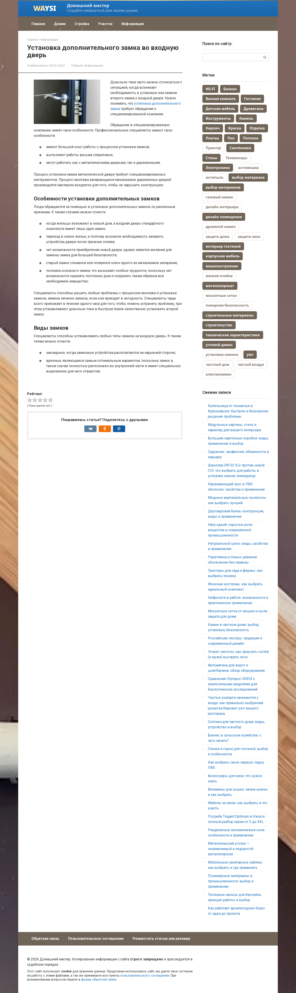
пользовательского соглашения (144, 975)
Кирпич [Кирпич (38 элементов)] (213, 128)
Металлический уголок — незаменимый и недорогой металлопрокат (230, 848)
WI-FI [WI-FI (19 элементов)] (210, 88)
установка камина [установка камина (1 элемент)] (222, 354)
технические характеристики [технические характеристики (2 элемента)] (233, 335)
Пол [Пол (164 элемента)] (231, 138)
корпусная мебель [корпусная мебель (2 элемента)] (222, 256)
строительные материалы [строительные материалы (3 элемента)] (230, 315)
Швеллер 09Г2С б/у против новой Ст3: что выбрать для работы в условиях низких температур (236, 470)
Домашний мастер (88, 5)
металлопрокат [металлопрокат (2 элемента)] (220, 285)
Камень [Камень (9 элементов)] (246, 118)
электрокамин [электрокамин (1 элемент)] (218, 374)
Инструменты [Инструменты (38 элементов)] (218, 118)
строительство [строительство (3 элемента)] (219, 325)
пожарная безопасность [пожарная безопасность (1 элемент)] (227, 305)
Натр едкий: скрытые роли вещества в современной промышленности (230, 530)
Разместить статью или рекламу (161, 938)
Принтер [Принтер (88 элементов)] (213, 147)
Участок (105, 24)
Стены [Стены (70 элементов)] (211, 157)
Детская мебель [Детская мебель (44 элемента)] (220, 108)
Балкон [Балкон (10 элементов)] (230, 88)
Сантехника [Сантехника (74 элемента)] (240, 147)
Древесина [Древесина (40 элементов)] (253, 108)
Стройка (82, 24)
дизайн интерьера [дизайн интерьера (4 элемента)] (222, 206)
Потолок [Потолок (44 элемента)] (251, 138)
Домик (60, 24)
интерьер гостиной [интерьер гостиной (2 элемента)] (223, 246)
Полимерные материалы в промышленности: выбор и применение (230, 881)
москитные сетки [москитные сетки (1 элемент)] (221, 295)
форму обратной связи (98, 979)
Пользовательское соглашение (96, 938)
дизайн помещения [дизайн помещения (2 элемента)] (224, 216)
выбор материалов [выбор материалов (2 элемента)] (223, 187)
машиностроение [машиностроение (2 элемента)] (222, 266)
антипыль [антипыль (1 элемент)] (214, 177)
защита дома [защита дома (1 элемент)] (217, 236)
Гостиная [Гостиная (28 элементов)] (252, 98)
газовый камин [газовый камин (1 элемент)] (219, 197)
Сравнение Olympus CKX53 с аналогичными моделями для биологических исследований (232, 684)
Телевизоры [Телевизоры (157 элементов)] (236, 157)
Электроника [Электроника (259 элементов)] (218, 167)
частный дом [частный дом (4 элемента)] (217, 364)
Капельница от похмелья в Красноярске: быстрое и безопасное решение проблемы (238, 411)
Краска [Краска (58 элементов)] (234, 128)
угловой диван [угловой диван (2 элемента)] (219, 344)
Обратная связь (45, 938)
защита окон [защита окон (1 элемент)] (249, 236)
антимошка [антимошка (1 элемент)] (248, 167)
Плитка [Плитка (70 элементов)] (212, 138)
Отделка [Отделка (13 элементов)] (257, 128)
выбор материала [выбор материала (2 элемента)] (248, 177)
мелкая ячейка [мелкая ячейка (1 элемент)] (219, 275)
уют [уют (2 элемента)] (250, 354)
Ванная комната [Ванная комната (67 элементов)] (221, 98)
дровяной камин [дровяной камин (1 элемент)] (221, 226)
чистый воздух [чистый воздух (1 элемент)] (251, 364)
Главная (38, 24)
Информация (132, 24)
